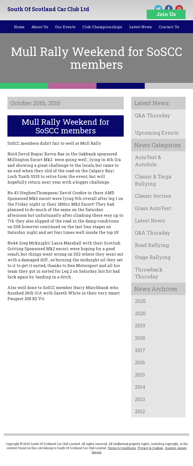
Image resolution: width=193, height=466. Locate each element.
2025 (140, 301)
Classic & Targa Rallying (153, 180)
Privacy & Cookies (150, 448)
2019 (140, 325)
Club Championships (102, 26)
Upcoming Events (156, 132)
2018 (140, 338)
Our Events (65, 26)
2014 (140, 387)
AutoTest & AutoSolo (148, 161)
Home (19, 26)
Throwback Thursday (149, 273)
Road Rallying (152, 245)
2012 (140, 411)
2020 (140, 313)
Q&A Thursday (152, 115)
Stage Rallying (152, 257)
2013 (140, 399)
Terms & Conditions (122, 448)
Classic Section (153, 196)
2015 (140, 374)
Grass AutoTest (153, 208)
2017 (140, 350)
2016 (140, 362)
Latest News (140, 26)
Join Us (166, 14)
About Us (39, 26)
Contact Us (169, 26)
